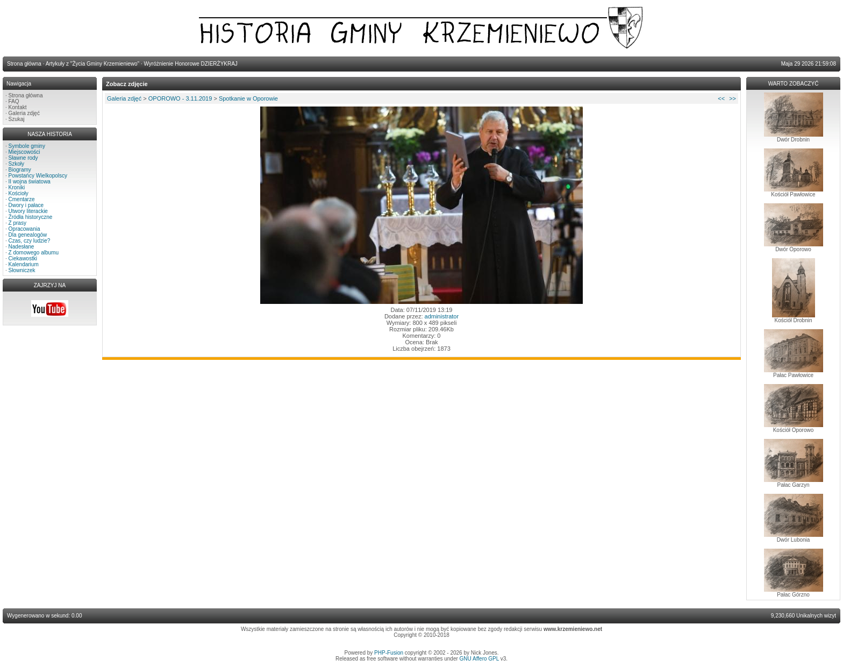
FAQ (14, 101)
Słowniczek (22, 270)
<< (721, 98)
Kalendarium (24, 264)
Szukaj (17, 119)
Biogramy (20, 170)
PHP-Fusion (388, 653)
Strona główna (26, 95)
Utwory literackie (28, 211)
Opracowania (24, 229)
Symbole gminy (27, 146)
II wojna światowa (30, 182)
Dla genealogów (28, 235)
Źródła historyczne (31, 217)
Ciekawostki (23, 258)
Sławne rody (23, 158)
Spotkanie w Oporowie (248, 98)
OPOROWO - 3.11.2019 (180, 98)
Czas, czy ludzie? (30, 241)
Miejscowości (24, 152)
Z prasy (17, 223)
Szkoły (16, 164)
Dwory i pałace (26, 205)
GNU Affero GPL (479, 659)
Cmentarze (22, 199)
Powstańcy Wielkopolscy (38, 176)
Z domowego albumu (34, 253)
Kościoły (18, 193)
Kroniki (17, 187)
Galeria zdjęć (24, 113)
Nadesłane (21, 247)
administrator (442, 316)
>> (732, 98)
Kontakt (18, 107)
